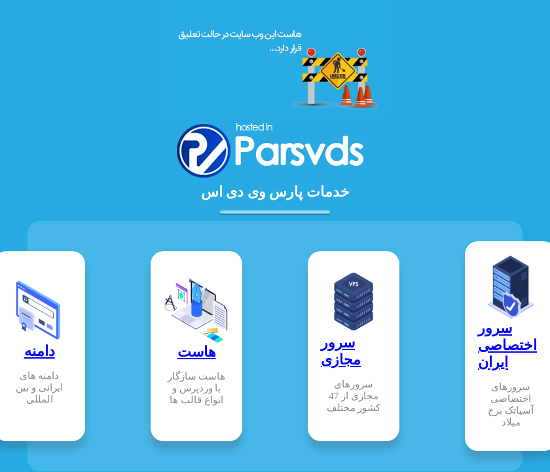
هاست (196, 352)
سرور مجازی (341, 351)
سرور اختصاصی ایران (507, 345)
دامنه (39, 351)
